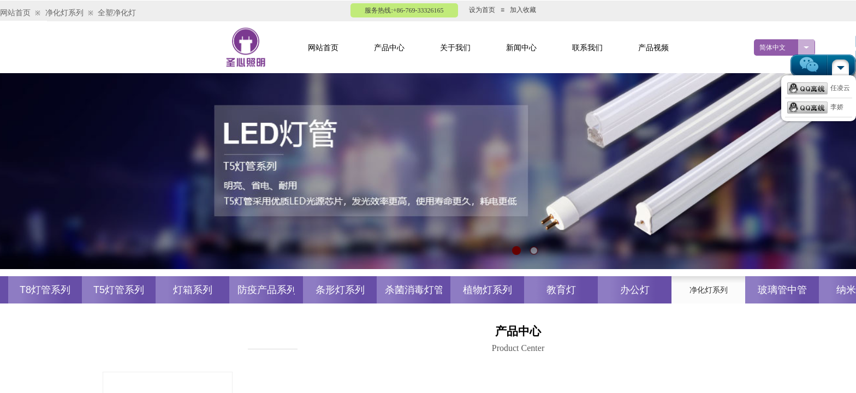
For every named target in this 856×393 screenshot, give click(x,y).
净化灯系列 (64, 13)
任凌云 (818, 88)
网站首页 (15, 13)
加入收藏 (523, 10)
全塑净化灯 (117, 13)
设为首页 (482, 10)
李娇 (815, 107)
